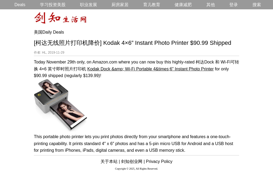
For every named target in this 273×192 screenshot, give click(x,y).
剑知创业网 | (133, 161)
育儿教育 (151, 4)
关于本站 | (110, 161)
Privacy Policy (159, 161)
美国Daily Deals (49, 32)
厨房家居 (120, 4)
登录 (233, 4)
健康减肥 (183, 4)
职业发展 (88, 4)
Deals (19, 4)
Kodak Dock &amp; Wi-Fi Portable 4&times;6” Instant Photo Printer (150, 69)
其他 (210, 4)
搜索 (256, 4)
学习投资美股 (53, 4)
